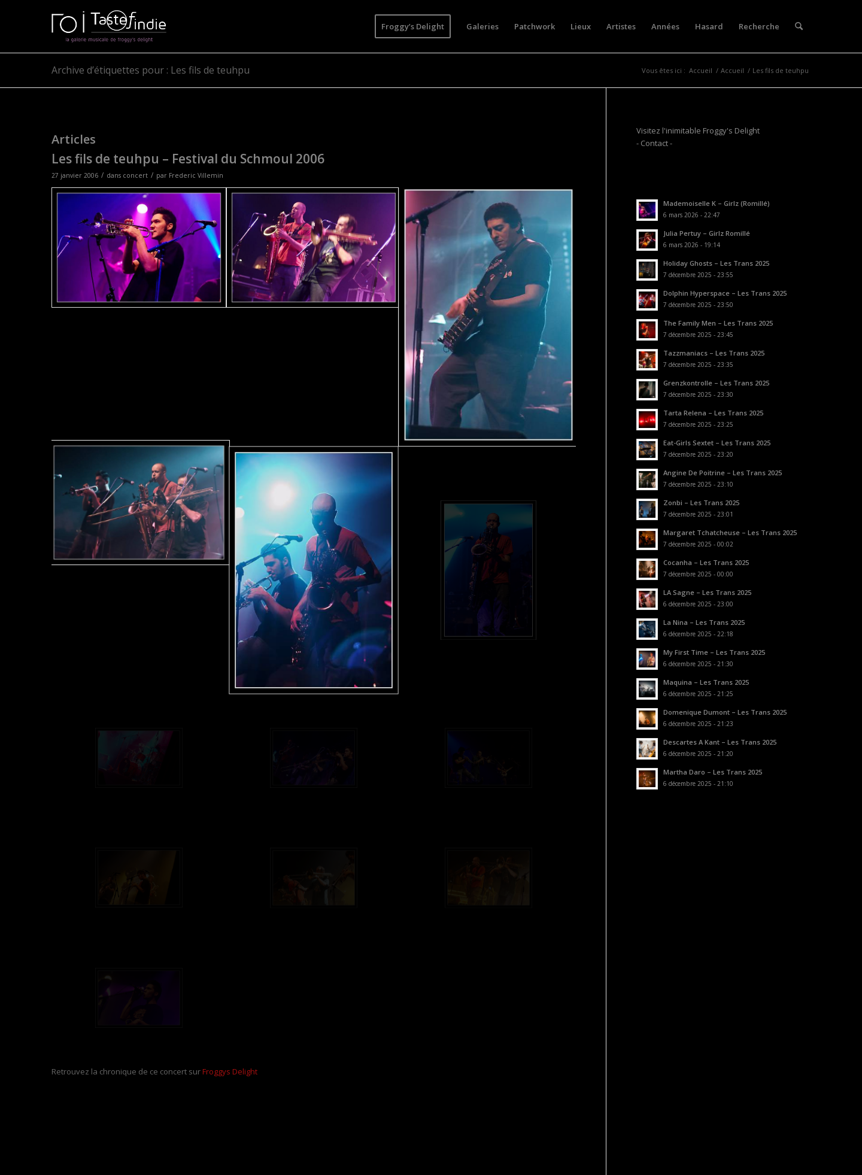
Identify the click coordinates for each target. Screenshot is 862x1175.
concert (135, 175)
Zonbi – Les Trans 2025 (701, 502)
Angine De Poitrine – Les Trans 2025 (722, 472)
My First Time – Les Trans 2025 (714, 652)
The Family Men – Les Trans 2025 (718, 322)
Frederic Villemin (196, 175)
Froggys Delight (229, 1071)
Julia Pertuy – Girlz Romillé (706, 233)
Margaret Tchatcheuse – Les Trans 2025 (730, 532)
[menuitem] (413, 26)
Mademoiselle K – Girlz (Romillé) (716, 203)
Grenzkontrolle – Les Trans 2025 (716, 382)
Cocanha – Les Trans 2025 (706, 562)
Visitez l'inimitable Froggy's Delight (698, 130)
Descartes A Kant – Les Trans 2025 (719, 741)
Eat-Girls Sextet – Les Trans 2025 (716, 442)
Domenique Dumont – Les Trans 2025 (725, 712)
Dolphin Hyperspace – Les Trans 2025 (725, 293)
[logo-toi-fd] (108, 26)
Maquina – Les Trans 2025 (706, 682)
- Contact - (654, 143)
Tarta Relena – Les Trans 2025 (713, 412)
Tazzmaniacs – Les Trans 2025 (713, 352)
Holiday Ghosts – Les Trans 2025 (716, 263)
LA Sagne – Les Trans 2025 (707, 592)
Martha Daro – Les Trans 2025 (712, 771)
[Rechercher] (799, 26)
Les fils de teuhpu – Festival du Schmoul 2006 (187, 158)
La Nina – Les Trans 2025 (704, 622)
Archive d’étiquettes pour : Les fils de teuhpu (150, 70)
